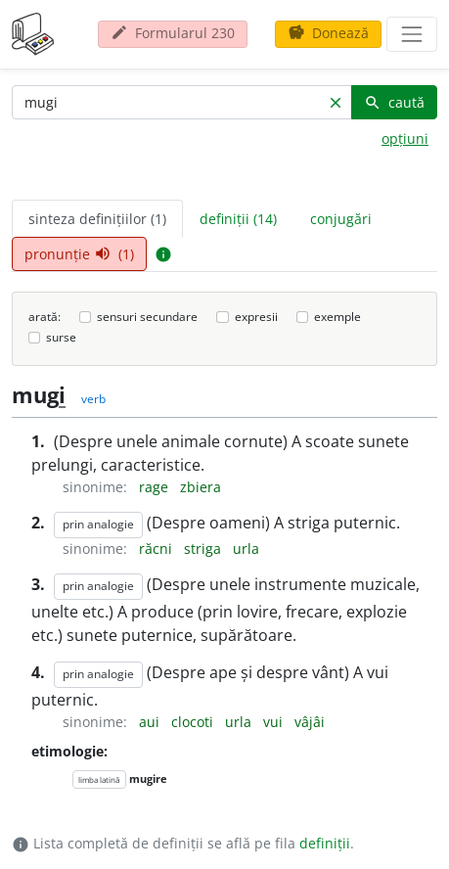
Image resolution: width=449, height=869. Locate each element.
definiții (324, 843)
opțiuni (405, 138)
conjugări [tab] (341, 218)
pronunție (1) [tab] (79, 254)
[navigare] (411, 34)
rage (155, 487)
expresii (256, 316)
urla (246, 548)
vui (275, 721)
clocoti (194, 721)
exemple (337, 316)
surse (61, 337)
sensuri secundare (147, 316)
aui (151, 721)
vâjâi (309, 721)
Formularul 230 (173, 32)
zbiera (200, 487)
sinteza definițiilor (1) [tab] (97, 218)
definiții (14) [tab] (238, 218)
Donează (328, 32)
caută (394, 102)
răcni (157, 548)
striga (204, 548)
